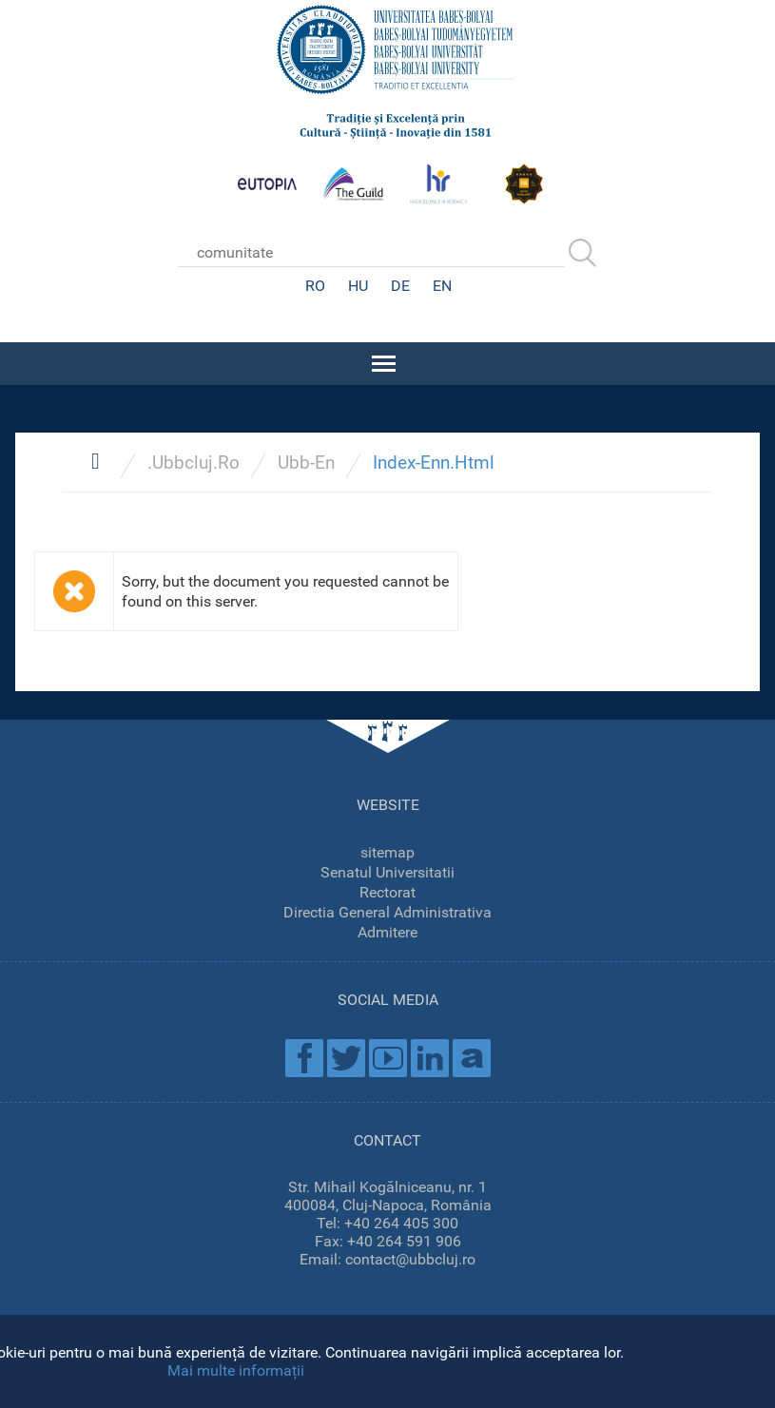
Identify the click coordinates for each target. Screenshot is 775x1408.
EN (442, 286)
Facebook (304, 1058)
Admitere (387, 932)
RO (315, 286)
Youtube (388, 1058)
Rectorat (387, 892)
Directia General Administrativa (387, 912)
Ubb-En (306, 462)
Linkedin (430, 1058)
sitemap (387, 852)
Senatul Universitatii (387, 872)
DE (400, 286)
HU (358, 286)
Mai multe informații (235, 1370)
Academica (472, 1058)
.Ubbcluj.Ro (193, 462)
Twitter (346, 1058)
